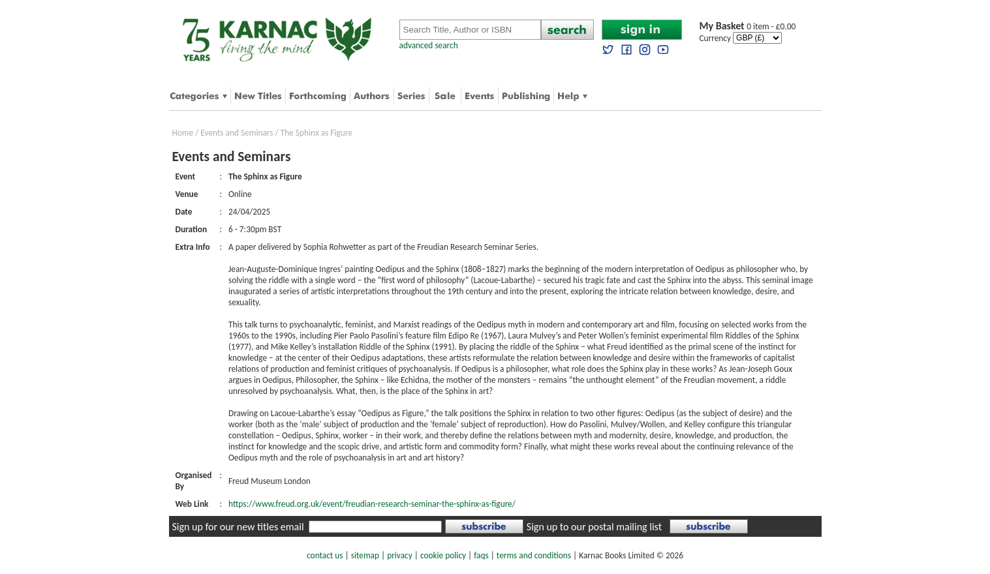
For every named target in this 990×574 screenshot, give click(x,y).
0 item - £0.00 (748, 26)
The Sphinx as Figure (316, 132)
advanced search (428, 45)
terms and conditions (534, 555)
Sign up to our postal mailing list (594, 527)
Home (183, 132)
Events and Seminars (236, 132)
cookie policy (443, 555)
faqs (481, 555)
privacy (399, 555)
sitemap (365, 555)
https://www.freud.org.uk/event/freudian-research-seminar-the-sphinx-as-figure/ (372, 503)
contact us (325, 555)
